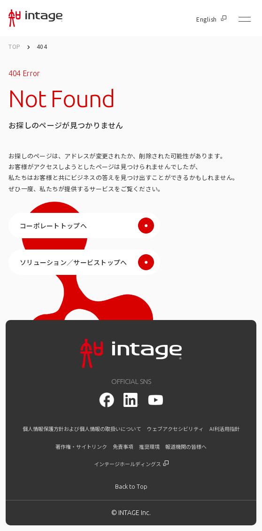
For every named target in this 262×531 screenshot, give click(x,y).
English (211, 19)
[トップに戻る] (131, 487)
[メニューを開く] (245, 19)
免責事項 (123, 446)
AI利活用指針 (224, 428)
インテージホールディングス (131, 464)
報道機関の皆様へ (186, 446)
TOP (14, 46)
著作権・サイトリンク (81, 446)
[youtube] (155, 400)
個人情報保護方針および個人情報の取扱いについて (82, 428)
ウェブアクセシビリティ (175, 428)
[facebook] (106, 399)
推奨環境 (149, 446)
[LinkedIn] (131, 400)
